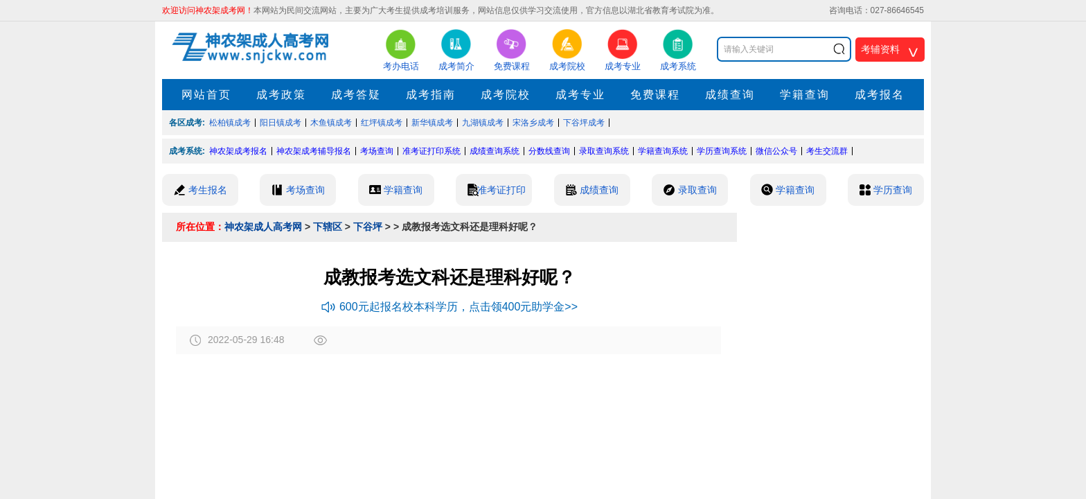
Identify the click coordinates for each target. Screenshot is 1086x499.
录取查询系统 (604, 151)
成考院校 (506, 94)
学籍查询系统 (663, 151)
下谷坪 (367, 226)
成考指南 (431, 94)
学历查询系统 (722, 151)
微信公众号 (776, 151)
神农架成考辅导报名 (313, 151)
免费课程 (655, 94)
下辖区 (327, 226)
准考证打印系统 (431, 151)
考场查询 (376, 151)
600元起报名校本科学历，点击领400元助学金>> (449, 307)
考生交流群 (827, 151)
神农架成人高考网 (263, 226)
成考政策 (281, 94)
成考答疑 (356, 94)
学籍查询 (805, 94)
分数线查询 (549, 151)
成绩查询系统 (494, 151)
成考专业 (580, 94)
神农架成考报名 (238, 151)
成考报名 (880, 94)
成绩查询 (730, 94)
